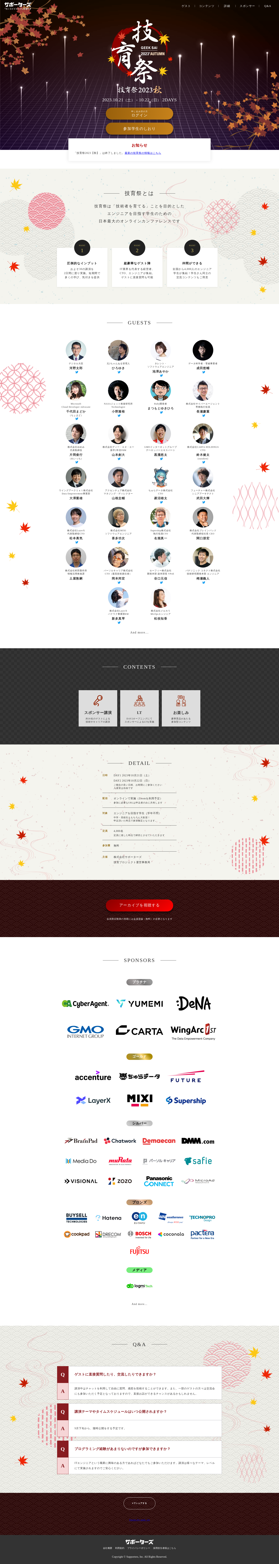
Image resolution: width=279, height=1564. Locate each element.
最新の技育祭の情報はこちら (143, 153)
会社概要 (107, 1548)
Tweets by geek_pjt (139, 1520)
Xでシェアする (139, 1503)
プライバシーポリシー (138, 1548)
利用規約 (119, 1548)
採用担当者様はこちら (164, 1548)
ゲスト (186, 6)
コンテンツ (207, 6)
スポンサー (247, 6)
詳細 (227, 6)
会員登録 (138, 919)
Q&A (268, 6)
